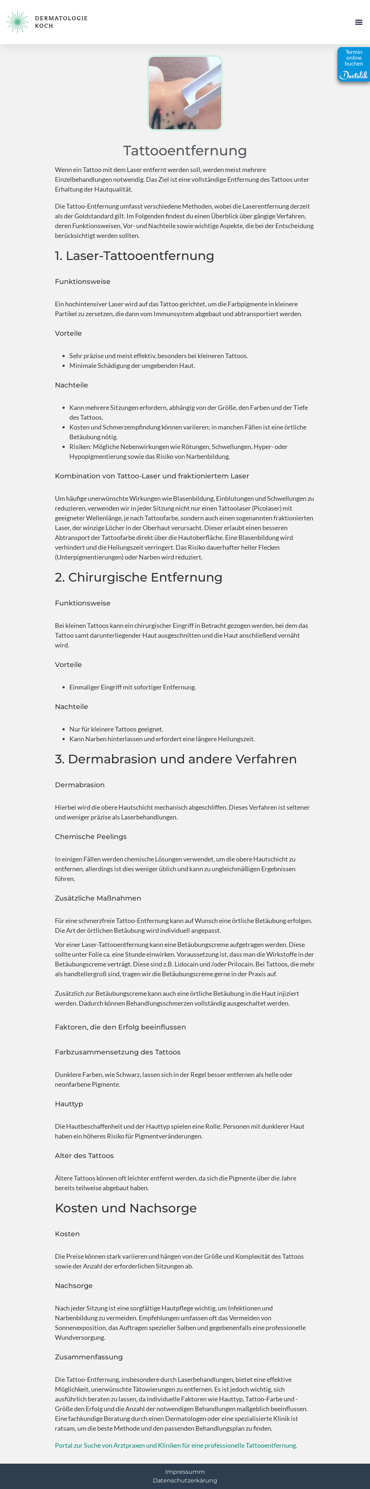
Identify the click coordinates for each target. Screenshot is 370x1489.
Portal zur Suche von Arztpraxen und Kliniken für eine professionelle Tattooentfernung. (176, 1445)
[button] (359, 22)
